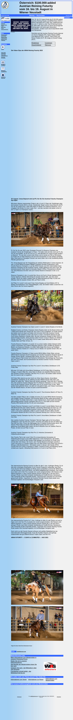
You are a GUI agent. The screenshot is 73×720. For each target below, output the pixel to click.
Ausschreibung (36, 45)
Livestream (48, 43)
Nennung (48, 45)
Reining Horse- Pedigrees (4, 40)
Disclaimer (59, 696)
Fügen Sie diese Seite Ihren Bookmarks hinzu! (21, 645)
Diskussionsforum (4, 29)
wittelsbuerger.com (21, 651)
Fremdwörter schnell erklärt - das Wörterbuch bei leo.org (21, 672)
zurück (2, 49)
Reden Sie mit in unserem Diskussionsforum (19, 661)
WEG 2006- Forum (3, 28)
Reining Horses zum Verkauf (4, 35)
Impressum (19, 696)
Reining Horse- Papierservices (4, 38)
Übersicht (3, 23)
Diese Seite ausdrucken (3, 53)
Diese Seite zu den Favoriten (4, 55)
